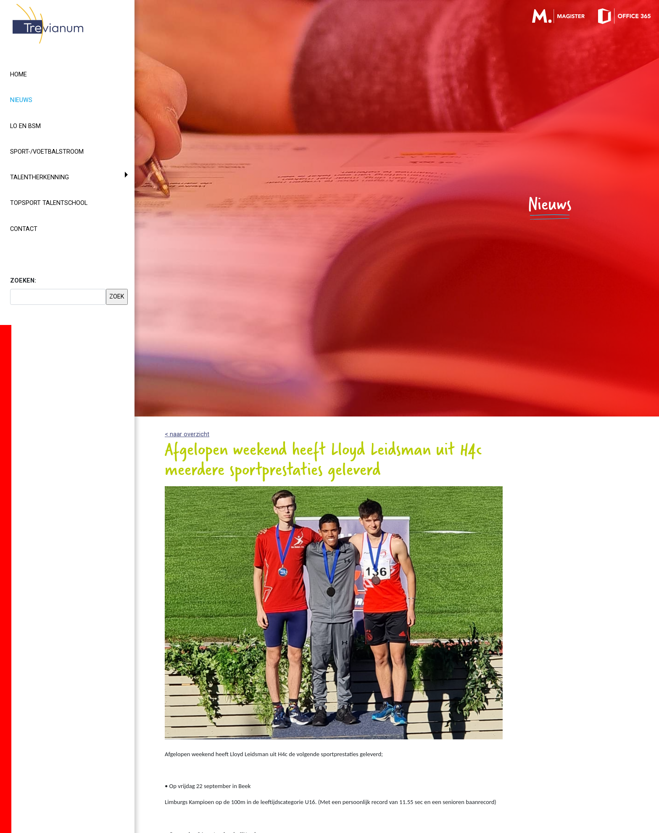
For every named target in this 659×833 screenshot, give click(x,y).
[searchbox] (58, 297)
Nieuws (36, 99)
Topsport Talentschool (48, 203)
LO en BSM (25, 126)
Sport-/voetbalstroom (47, 151)
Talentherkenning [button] (39, 177)
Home (18, 74)
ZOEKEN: (23, 280)
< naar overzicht (187, 434)
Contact (23, 229)
